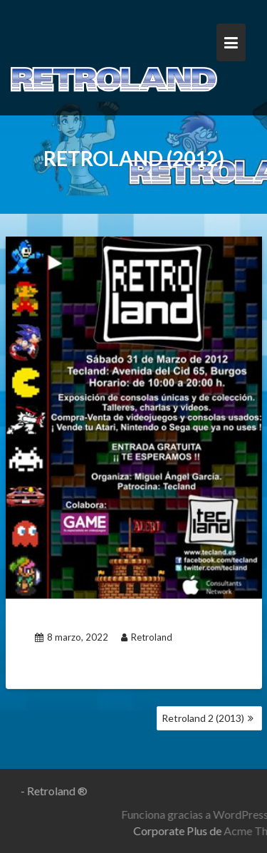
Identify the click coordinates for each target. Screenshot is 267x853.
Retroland (146, 637)
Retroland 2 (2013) (203, 718)
